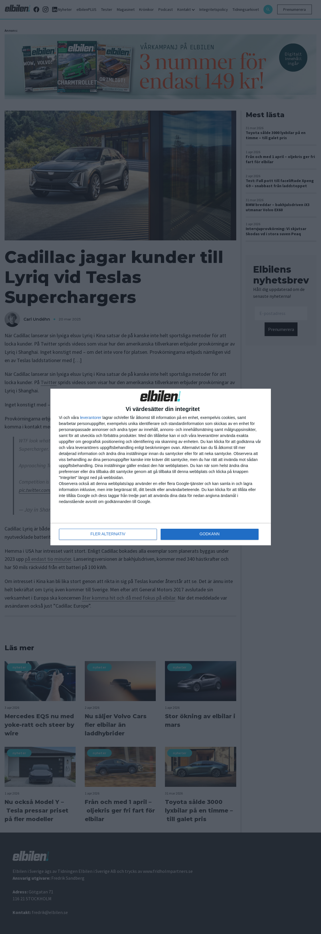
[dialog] (160, 467)
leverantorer (90, 418)
